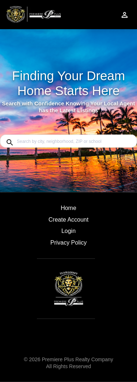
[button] (68, 233)
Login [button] (68, 231)
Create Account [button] (68, 220)
